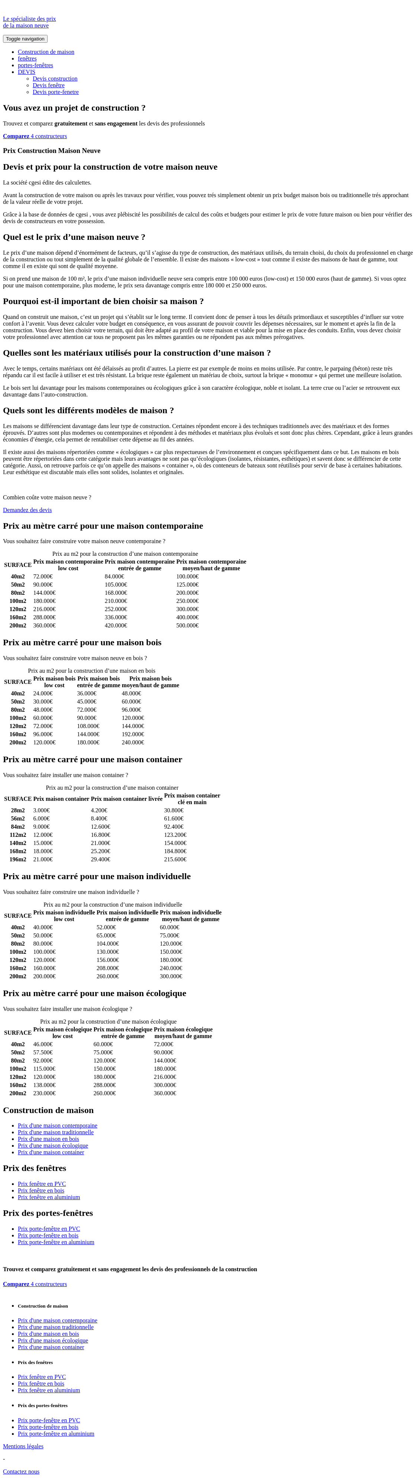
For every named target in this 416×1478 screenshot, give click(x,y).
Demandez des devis (27, 510)
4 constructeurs (35, 136)
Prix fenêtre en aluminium (49, 1197)
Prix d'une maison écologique (53, 1145)
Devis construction (55, 78)
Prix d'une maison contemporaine (57, 1125)
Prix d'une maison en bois (48, 1139)
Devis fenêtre (49, 85)
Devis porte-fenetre (56, 92)
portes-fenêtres (35, 65)
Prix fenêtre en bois (41, 1190)
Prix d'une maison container (51, 1152)
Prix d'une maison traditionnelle (56, 1132)
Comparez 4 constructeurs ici (201, 541)
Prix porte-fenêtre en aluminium (56, 1242)
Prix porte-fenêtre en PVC (49, 1229)
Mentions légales (23, 1446)
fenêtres (27, 58)
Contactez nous (21, 1471)
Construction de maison (46, 52)
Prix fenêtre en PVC (42, 1184)
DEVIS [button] (26, 72)
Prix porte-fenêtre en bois (48, 1235)
